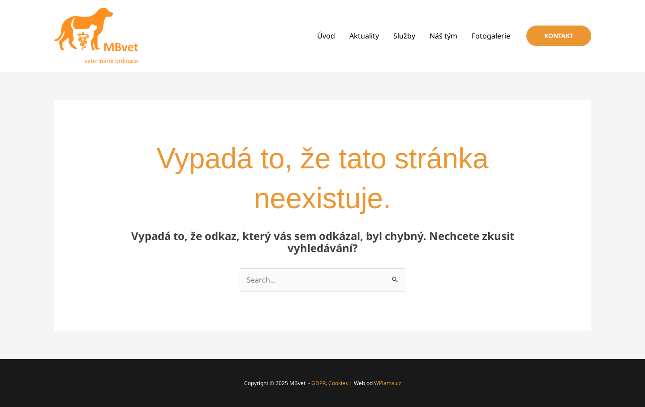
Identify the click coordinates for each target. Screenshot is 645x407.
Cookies (338, 383)
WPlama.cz (387, 383)
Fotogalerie (491, 36)
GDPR (318, 383)
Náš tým (443, 36)
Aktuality (364, 36)
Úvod (326, 36)
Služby (404, 36)
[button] (558, 36)
